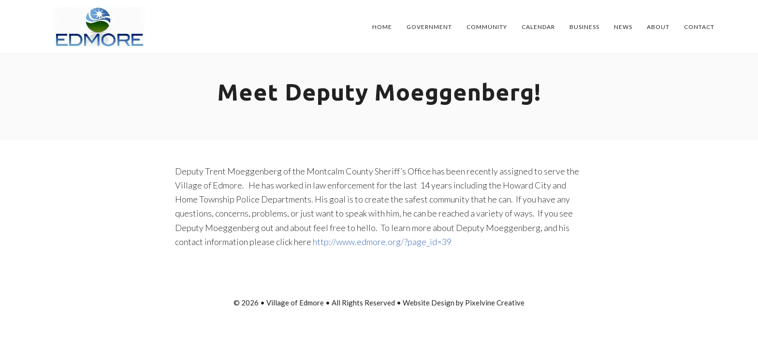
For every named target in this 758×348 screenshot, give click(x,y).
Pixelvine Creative (495, 302)
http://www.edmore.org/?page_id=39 (382, 241)
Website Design (428, 302)
